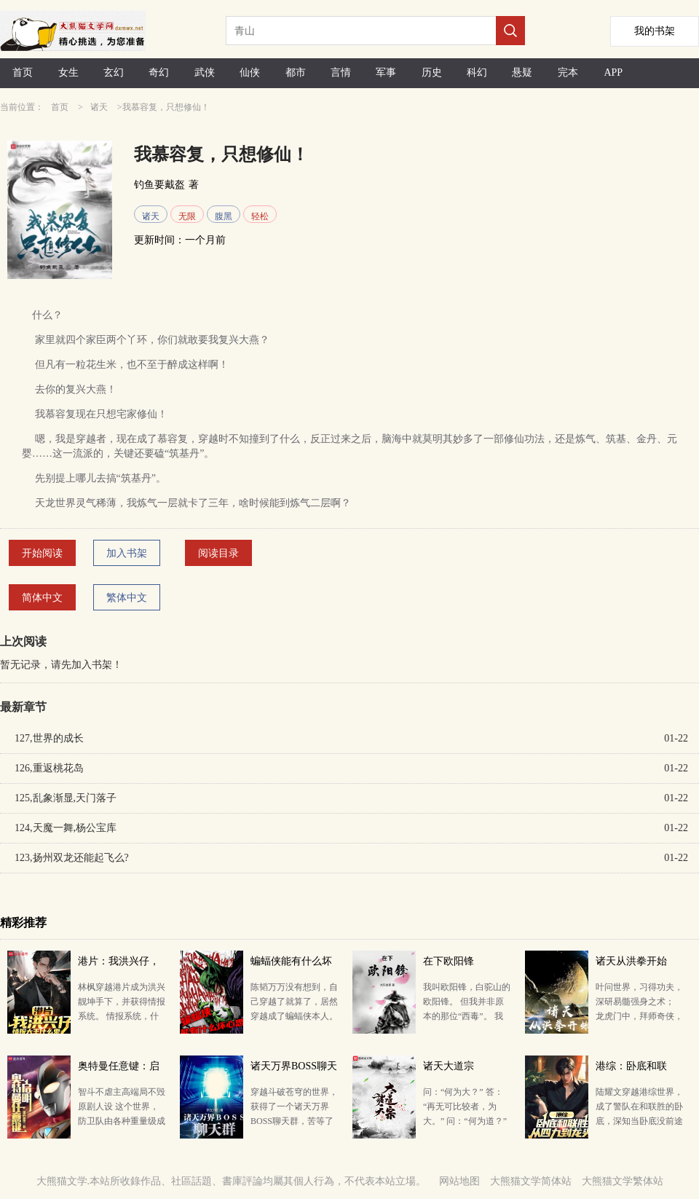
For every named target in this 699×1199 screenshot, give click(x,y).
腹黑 (223, 216)
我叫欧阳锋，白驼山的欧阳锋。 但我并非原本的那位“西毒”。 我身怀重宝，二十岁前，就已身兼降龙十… (466, 1016)
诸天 (99, 107)
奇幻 (159, 72)
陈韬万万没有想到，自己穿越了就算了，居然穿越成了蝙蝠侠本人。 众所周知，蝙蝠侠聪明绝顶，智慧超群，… (294, 1016)
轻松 (260, 216)
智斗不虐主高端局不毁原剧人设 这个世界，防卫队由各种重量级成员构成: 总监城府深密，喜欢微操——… (121, 1121)
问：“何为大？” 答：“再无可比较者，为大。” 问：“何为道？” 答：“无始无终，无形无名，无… (465, 1121)
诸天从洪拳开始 (631, 961)
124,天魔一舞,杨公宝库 (65, 827)
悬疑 (522, 72)
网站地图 (459, 1181)
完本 (568, 72)
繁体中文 (126, 597)
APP (613, 72)
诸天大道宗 (448, 1066)
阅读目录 (218, 553)
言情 (341, 72)
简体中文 (42, 597)
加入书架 (126, 553)
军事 (386, 72)
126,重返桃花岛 (49, 768)
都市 (295, 72)
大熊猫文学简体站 (531, 1181)
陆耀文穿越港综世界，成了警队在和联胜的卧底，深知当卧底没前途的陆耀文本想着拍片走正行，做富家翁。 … (639, 1121)
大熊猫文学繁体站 (622, 1181)
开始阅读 (42, 553)
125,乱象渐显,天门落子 (65, 798)
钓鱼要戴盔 (159, 184)
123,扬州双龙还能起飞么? (72, 857)
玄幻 (113, 72)
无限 (187, 216)
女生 (68, 72)
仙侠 (250, 72)
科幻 (477, 72)
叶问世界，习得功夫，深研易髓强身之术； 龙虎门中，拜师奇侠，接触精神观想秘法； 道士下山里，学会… (639, 1016)
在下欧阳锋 (448, 961)
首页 (22, 72)
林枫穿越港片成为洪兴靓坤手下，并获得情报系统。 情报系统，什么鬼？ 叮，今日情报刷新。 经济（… (121, 1016)
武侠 (204, 72)
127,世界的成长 (49, 738)
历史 (432, 72)
